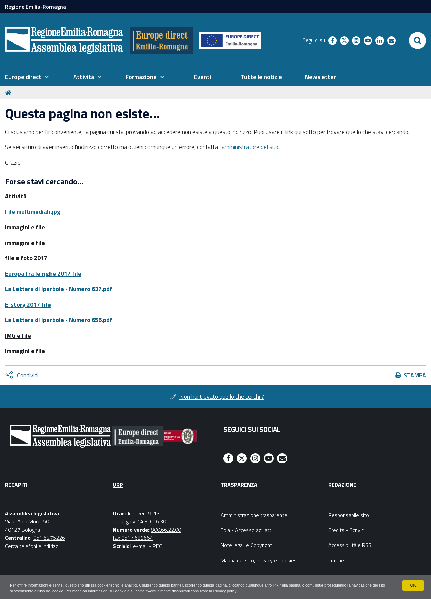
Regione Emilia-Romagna (35, 7)
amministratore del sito (250, 146)
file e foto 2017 (26, 257)
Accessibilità (342, 545)
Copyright (261, 545)
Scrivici (357, 530)
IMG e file (18, 335)
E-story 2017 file (28, 304)
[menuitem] (27, 77)
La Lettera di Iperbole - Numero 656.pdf (58, 319)
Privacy (264, 560)
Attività (16, 196)
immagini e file (25, 242)
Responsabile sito (348, 515)
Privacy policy (275, 591)
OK (413, 584)
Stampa (415, 375)
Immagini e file (25, 227)
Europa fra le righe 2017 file (43, 273)
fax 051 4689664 (133, 538)
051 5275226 (49, 538)
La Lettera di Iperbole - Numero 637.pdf (58, 288)
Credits (336, 530)
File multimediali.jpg (32, 211)
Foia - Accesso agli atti (246, 530)
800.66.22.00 (166, 529)
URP (118, 485)
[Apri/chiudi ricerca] (417, 40)
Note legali (233, 545)
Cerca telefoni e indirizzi (32, 546)
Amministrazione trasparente (254, 515)
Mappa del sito (237, 560)
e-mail (140, 546)
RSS (366, 545)
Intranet (337, 560)
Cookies (287, 560)
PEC (157, 546)
